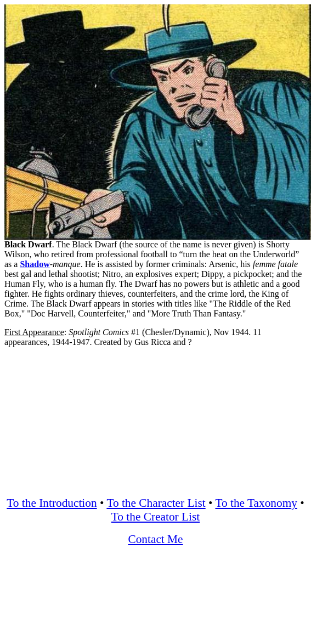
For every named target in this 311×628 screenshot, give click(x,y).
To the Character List (155, 503)
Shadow (34, 264)
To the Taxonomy (256, 503)
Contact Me (155, 539)
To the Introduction (52, 503)
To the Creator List (155, 516)
